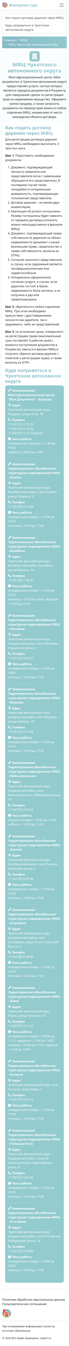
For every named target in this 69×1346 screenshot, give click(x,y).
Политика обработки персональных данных (33, 1300)
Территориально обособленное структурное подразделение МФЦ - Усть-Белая (34, 1217)
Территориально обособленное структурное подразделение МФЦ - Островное (34, 918)
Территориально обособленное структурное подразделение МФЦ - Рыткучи (34, 1070)
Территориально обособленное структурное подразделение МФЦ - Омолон (34, 845)
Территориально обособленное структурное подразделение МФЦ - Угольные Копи (34, 1139)
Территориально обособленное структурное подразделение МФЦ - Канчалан (34, 624)
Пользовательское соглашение (24, 1304)
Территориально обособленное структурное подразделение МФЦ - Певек (34, 996)
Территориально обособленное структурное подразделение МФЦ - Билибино (34, 546)
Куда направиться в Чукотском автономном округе (27, 27)
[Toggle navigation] (61, 5)
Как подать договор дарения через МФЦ (34, 18)
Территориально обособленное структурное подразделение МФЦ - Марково (34, 698)
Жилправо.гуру (20, 5)
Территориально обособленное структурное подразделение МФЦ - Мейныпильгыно (34, 771)
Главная (9, 40)
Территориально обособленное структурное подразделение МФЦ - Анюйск (34, 472)
